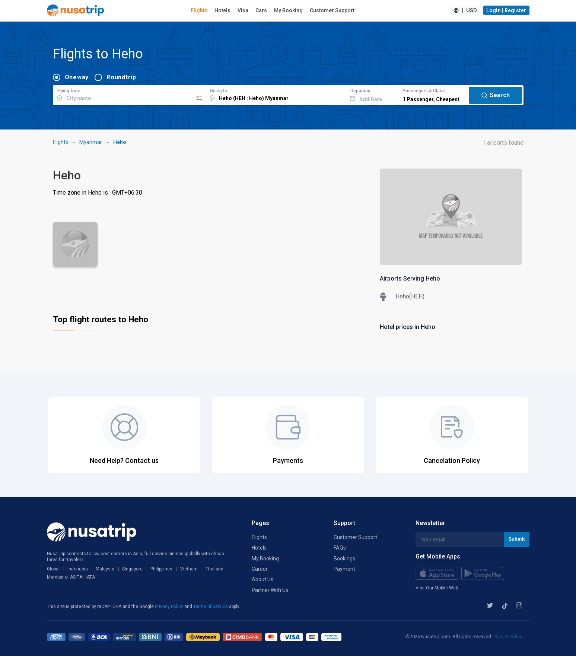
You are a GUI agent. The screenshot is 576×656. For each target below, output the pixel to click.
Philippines (161, 569)
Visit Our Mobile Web (437, 588)
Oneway (77, 77)
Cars (261, 10)
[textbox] (123, 94)
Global (53, 569)
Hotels (222, 10)
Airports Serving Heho (410, 278)
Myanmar (90, 142)
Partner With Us (270, 590)
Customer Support (332, 10)
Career (260, 569)
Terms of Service (211, 606)
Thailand (214, 569)
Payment (344, 569)
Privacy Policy (169, 606)
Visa (243, 10)
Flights (199, 10)
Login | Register (506, 10)
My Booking (288, 10)
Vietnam (189, 569)
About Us (262, 579)
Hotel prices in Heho (407, 326)
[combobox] (123, 94)
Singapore (132, 569)
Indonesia (77, 569)
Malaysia (105, 569)
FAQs (340, 548)
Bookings (344, 558)
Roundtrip (121, 77)
